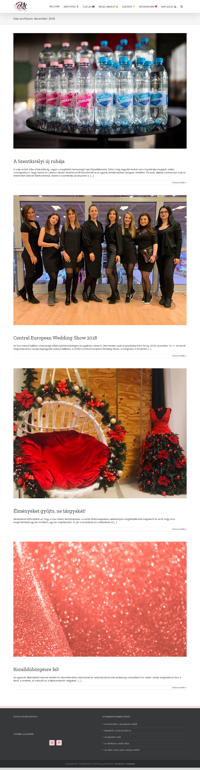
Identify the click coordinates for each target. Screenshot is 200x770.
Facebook (119, 763)
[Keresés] (181, 6)
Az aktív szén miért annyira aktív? (122, 749)
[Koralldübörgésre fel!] (100, 599)
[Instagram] (52, 742)
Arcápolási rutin (112, 736)
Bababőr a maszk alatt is (117, 730)
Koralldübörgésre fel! (36, 669)
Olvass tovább (178, 182)
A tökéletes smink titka (116, 743)
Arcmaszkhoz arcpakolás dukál (120, 724)
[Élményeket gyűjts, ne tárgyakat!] (100, 433)
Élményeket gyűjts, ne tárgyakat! (49, 511)
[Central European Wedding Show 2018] (100, 260)
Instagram (130, 763)
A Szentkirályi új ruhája (39, 161)
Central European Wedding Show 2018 (55, 338)
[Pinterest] (59, 742)
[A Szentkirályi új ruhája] (100, 91)
